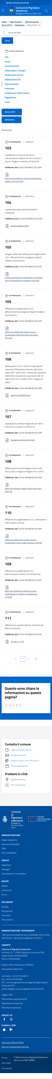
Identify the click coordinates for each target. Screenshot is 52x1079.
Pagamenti (6, 865)
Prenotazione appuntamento (14, 999)
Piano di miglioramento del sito (15, 1046)
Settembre (20, 25)
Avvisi (7, 61)
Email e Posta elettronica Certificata (17, 964)
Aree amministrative (11, 844)
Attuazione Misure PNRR (13, 1042)
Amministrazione (11, 835)
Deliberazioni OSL (13, 79)
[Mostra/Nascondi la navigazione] (3, 10)
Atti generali (7, 911)
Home (4, 21)
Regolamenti (10, 97)
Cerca (7, 40)
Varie (7, 102)
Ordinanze (9, 88)
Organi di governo (9, 839)
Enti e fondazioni (9, 852)
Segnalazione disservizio (12, 1003)
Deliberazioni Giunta (14, 75)
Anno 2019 (7, 25)
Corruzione (6, 915)
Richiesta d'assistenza (11, 1007)
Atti (6, 57)
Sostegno (6, 869)
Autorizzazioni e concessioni (14, 873)
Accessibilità (7, 1068)
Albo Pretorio (16, 21)
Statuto (5, 906)
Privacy (5, 1057)
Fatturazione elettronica (12, 969)
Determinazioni (32, 21)
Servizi (5, 860)
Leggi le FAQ (7, 994)
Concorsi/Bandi (12, 66)
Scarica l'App (9, 1025)
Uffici (4, 848)
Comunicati (6, 890)
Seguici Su (7, 1015)
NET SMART (30, 1060)
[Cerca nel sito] (46, 10)
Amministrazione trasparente (18, 930)
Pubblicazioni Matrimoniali (17, 93)
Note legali (6, 1062)
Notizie (5, 886)
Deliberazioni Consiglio (15, 70)
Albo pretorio (7, 919)
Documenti (7, 902)
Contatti (6, 945)
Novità (5, 881)
